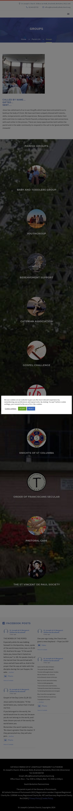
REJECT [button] (31, 409)
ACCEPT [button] (22, 409)
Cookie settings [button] (10, 409)
